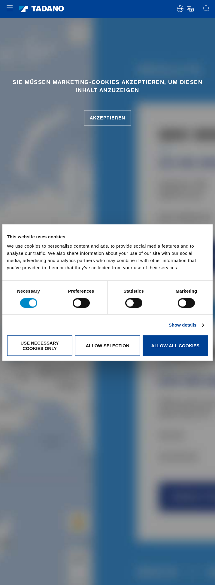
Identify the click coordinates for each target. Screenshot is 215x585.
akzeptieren (107, 117)
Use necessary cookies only (39, 346)
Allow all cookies (175, 345)
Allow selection (107, 345)
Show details (183, 324)
